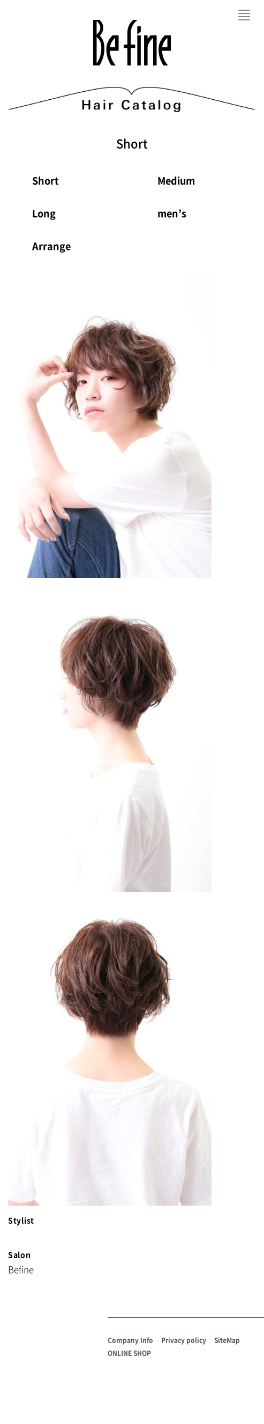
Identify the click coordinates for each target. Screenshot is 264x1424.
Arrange (51, 246)
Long (44, 213)
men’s (171, 213)
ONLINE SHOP (129, 1353)
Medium (176, 180)
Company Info (130, 1340)
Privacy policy (183, 1340)
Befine (132, 42)
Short (45, 180)
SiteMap (227, 1340)
